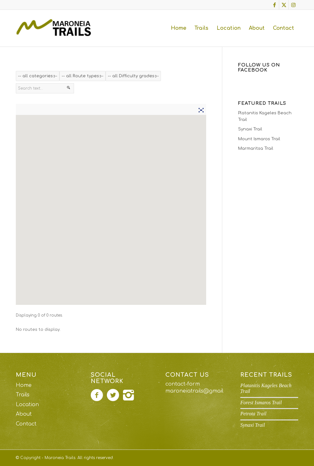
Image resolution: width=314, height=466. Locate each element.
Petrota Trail (253, 413)
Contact (26, 424)
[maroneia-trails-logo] (55, 28)
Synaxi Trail (250, 129)
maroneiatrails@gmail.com (200, 391)
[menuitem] (178, 28)
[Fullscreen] (201, 109)
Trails (22, 395)
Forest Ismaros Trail (261, 402)
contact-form (182, 384)
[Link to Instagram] (293, 4)
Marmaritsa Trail (255, 148)
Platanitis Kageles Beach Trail (265, 116)
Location (27, 404)
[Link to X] (283, 4)
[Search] (69, 89)
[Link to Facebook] (274, 4)
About (24, 414)
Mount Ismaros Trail (259, 139)
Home (24, 385)
